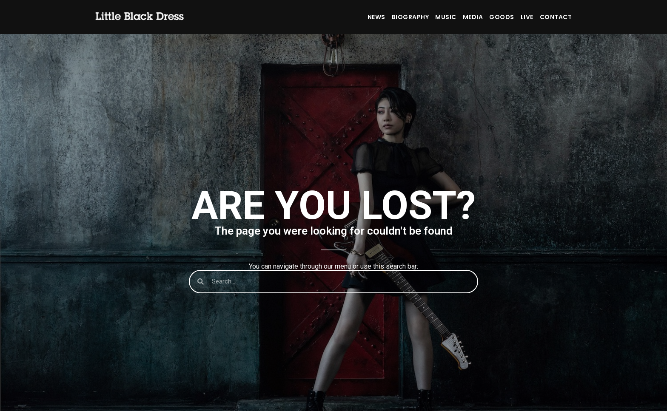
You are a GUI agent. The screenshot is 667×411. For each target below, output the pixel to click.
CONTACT (556, 17)
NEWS (376, 17)
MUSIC (445, 17)
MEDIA (473, 17)
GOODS (501, 17)
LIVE (527, 17)
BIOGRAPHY (410, 17)
